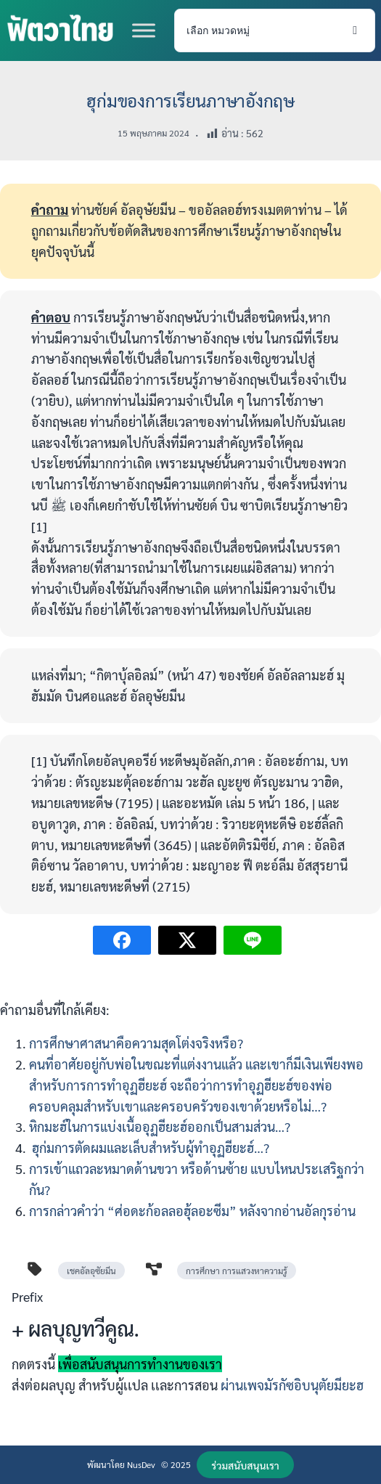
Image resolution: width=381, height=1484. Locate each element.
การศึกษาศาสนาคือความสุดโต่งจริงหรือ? (136, 1043)
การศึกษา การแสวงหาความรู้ (236, 1270)
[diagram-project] (153, 1269)
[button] (246, 1464)
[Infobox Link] (190, 1347)
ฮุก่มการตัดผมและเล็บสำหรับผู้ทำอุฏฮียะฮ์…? (149, 1147)
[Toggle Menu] (143, 30)
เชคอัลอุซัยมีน (91, 1270)
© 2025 (176, 1464)
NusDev (141, 1464)
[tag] (34, 1269)
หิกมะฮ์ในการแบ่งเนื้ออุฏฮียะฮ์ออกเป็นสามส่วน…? (159, 1126)
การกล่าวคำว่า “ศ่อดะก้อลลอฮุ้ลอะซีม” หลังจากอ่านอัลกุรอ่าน (192, 1210)
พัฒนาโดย (107, 1464)
